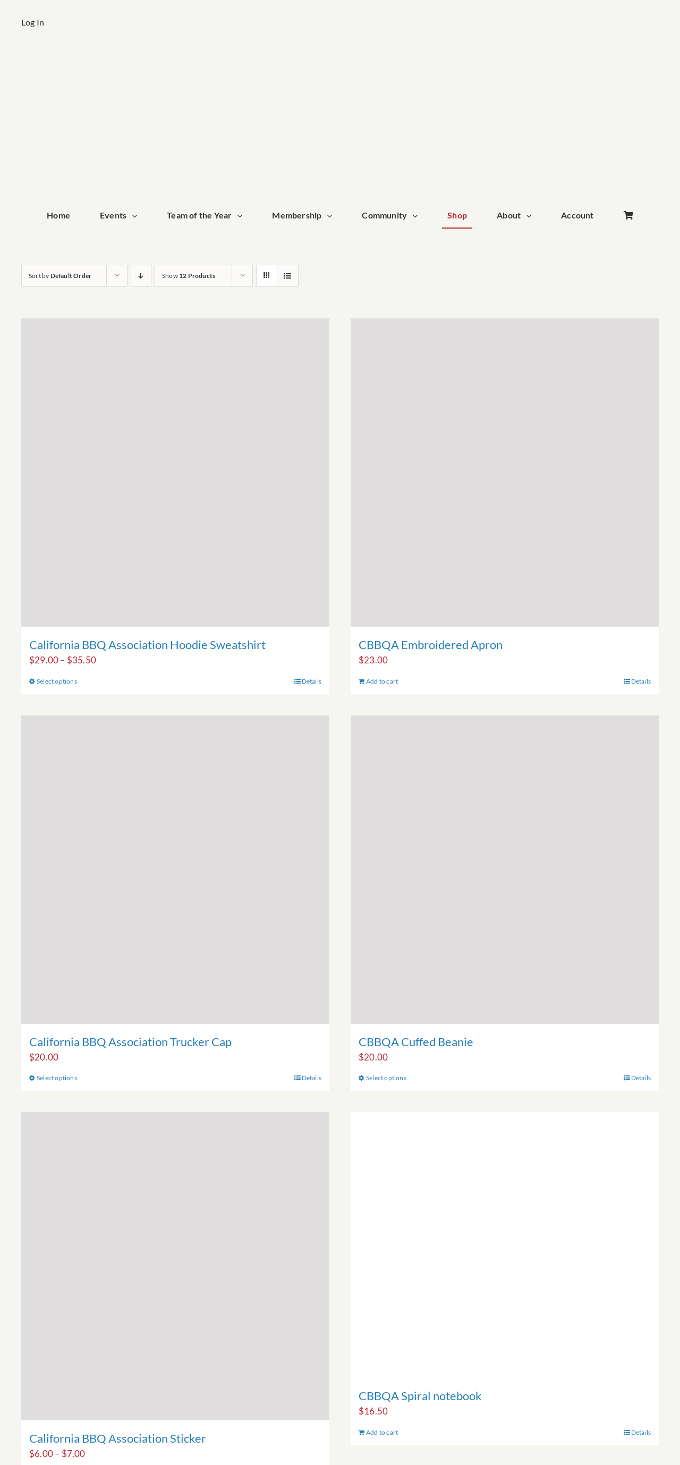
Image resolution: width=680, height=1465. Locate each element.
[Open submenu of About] (531, 216)
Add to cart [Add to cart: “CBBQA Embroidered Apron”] (382, 681)
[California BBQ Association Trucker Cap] (175, 869)
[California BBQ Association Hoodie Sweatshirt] (175, 472)
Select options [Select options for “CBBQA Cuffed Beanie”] (386, 1078)
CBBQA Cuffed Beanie (416, 1041)
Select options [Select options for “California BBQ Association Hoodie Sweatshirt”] (57, 681)
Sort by (60, 276)
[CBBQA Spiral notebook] (505, 1245)
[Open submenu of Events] (137, 216)
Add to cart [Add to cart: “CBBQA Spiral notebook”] (382, 1432)
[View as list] (287, 275)
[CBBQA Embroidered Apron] (505, 472)
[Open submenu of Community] (417, 216)
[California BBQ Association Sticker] (175, 1266)
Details (311, 681)
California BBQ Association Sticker (117, 1438)
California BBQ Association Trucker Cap (130, 1041)
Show (188, 276)
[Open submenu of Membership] (332, 216)
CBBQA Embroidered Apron (431, 644)
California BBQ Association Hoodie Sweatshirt (147, 644)
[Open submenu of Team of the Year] (242, 216)
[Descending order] (141, 276)
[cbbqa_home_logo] (340, 62)
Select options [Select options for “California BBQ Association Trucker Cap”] (57, 1078)
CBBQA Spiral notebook (420, 1395)
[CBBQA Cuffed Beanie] (505, 869)
